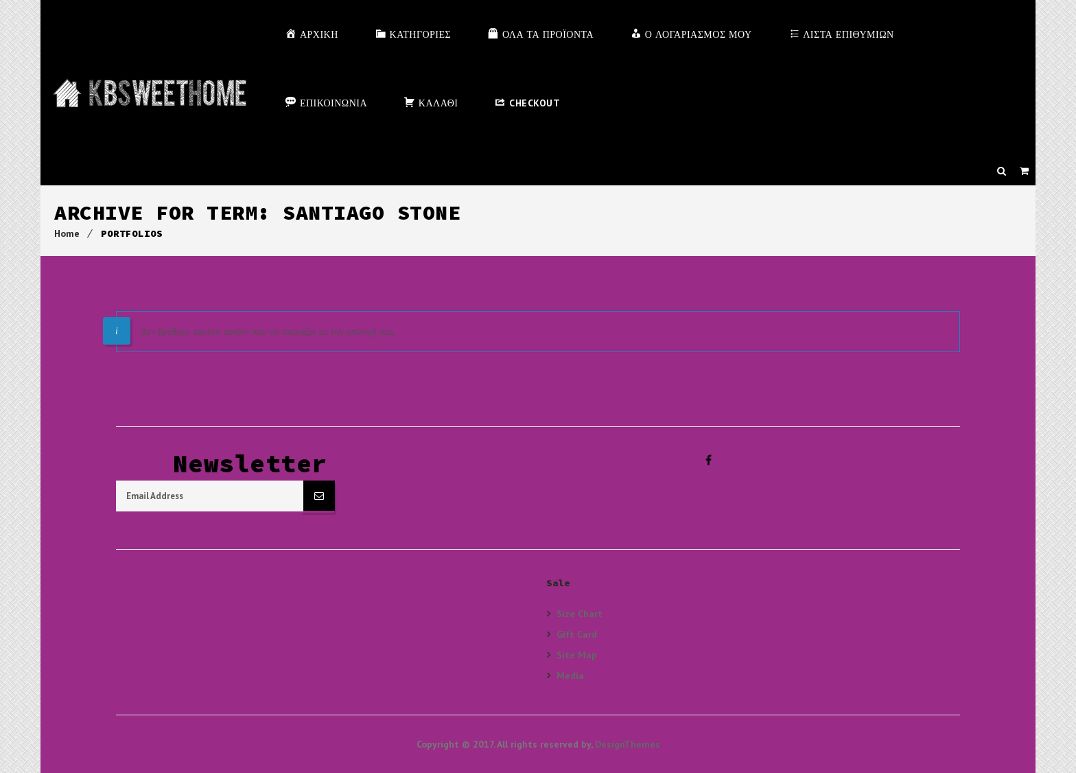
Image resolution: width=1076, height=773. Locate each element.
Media (570, 675)
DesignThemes (627, 744)
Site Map (577, 654)
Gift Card (577, 634)
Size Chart (580, 613)
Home (67, 233)
